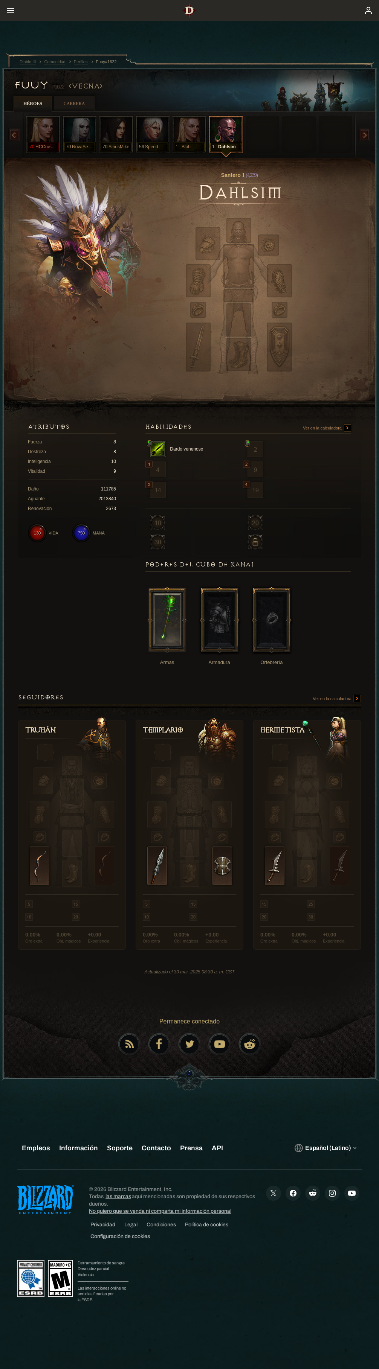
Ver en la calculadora (327, 428)
